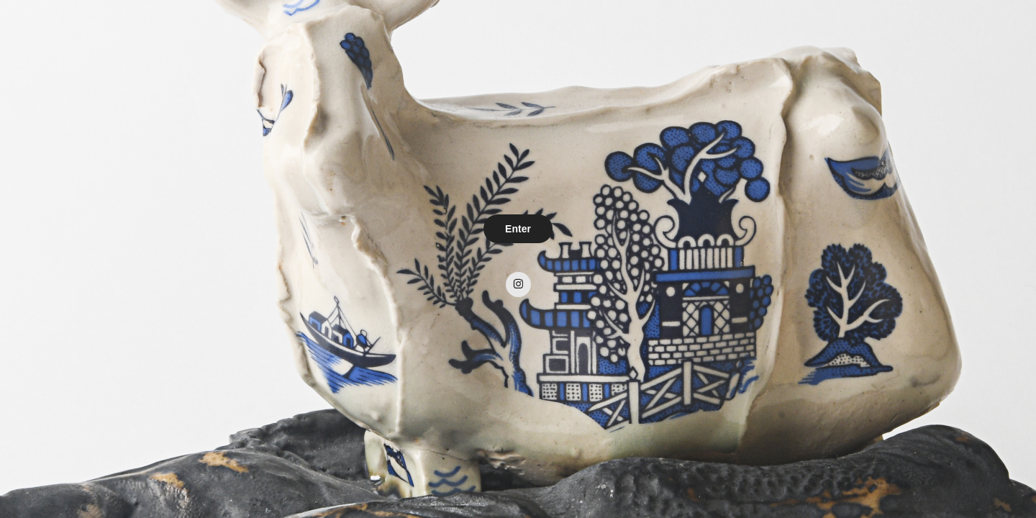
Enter (518, 229)
